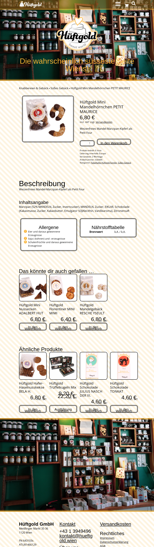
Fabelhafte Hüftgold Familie (104, 162)
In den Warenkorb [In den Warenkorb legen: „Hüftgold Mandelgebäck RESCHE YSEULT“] (93, 327)
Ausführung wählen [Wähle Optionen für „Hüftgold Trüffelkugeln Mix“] (63, 410)
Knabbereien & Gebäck (33, 88)
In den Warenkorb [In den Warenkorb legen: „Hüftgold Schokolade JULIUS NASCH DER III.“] (93, 410)
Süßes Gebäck (59, 88)
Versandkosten (104, 122)
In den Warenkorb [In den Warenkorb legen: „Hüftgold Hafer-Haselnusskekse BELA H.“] (33, 410)
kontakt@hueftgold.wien (76, 538)
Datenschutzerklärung (114, 542)
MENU (118, 4)
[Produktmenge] (87, 143)
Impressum (107, 538)
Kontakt (67, 524)
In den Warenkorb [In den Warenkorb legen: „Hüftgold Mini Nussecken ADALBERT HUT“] (33, 327)
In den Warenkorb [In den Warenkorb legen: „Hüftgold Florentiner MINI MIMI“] (63, 327)
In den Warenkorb (114, 143)
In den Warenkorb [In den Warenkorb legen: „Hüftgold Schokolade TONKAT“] (124, 410)
